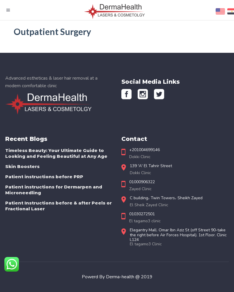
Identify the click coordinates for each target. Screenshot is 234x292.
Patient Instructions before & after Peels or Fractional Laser (58, 205)
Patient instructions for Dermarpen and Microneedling (53, 189)
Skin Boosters (22, 166)
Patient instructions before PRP (44, 176)
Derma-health (120, 277)
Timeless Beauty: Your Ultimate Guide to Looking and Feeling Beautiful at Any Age (56, 153)
